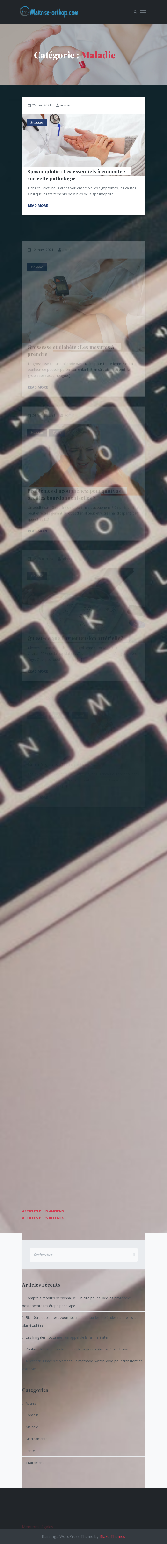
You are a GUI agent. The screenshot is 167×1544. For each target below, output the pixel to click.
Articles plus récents (43, 1217)
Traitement (35, 1462)
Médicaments (36, 1439)
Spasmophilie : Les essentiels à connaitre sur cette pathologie (76, 174)
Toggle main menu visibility (143, 11)
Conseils (32, 1415)
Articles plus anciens (43, 1211)
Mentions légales (37, 1532)
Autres (31, 1403)
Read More (38, 205)
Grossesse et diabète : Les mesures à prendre (71, 356)
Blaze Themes (112, 1536)
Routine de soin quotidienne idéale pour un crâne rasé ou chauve (77, 1349)
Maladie (36, 122)
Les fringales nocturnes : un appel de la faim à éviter (67, 1337)
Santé (30, 1450)
